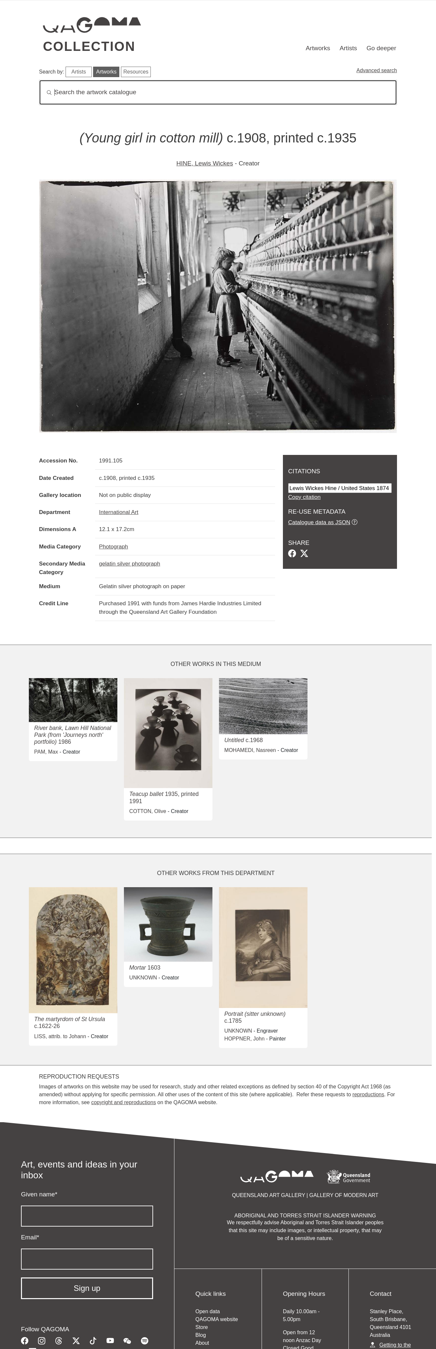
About (202, 1343)
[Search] (218, 92)
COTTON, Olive (147, 811)
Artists (348, 48)
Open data (207, 1311)
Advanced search (376, 70)
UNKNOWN (143, 977)
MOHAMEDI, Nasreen (250, 750)
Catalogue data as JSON (319, 522)
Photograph (113, 546)
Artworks (318, 48)
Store (201, 1327)
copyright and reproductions (123, 1102)
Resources (135, 72)
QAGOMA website (216, 1319)
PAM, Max (46, 752)
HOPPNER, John (244, 1038)
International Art (118, 512)
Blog (200, 1335)
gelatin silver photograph (129, 563)
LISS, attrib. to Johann (60, 1036)
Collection (89, 46)
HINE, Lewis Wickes (204, 163)
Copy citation (304, 497)
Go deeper (381, 48)
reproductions (368, 1094)
